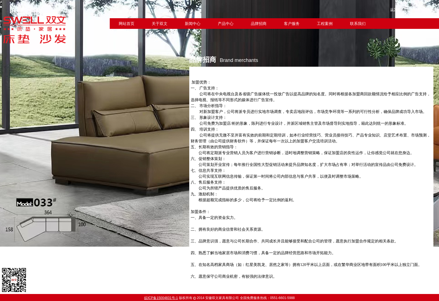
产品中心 (225, 24)
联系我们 (358, 24)
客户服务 (292, 24)
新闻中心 (192, 24)
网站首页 (126, 24)
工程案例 (325, 24)
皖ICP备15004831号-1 (161, 298)
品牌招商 (259, 24)
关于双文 (159, 24)
